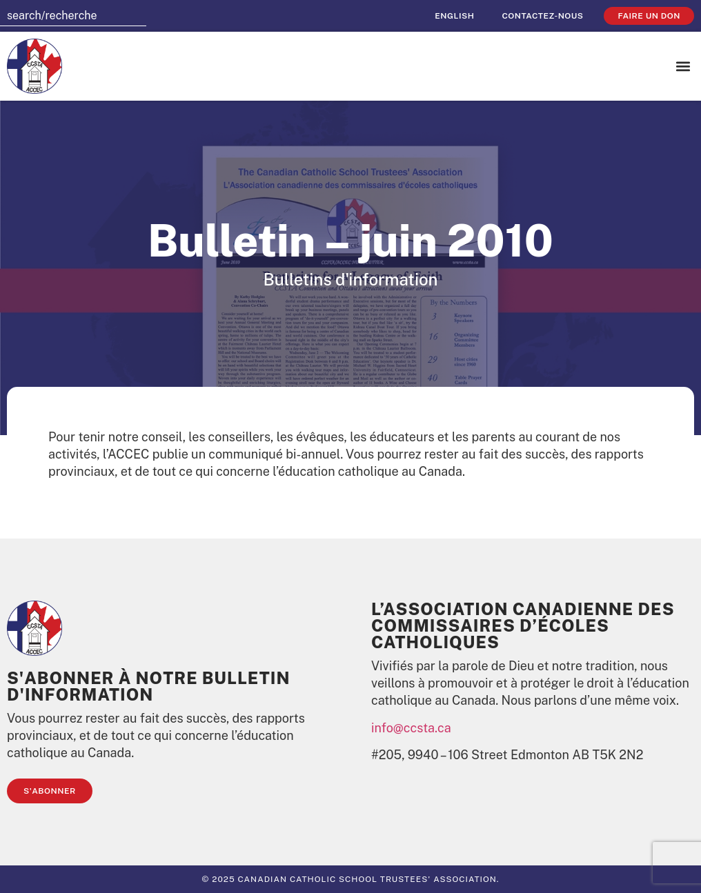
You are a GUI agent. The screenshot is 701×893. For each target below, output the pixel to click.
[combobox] (73, 16)
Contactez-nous (542, 16)
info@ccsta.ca (411, 728)
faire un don (649, 16)
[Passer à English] (454, 16)
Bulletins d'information (350, 279)
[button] (682, 66)
